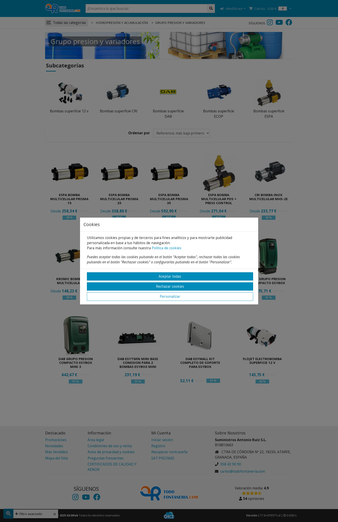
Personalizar (170, 296)
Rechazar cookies (170, 286)
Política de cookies (166, 247)
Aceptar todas (170, 276)
